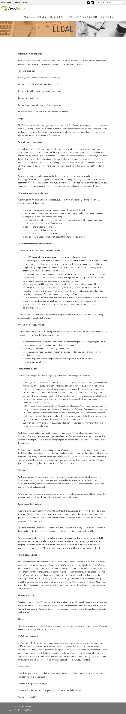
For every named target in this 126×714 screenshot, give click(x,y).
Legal (9, 710)
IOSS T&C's (27, 710)
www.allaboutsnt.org (82, 659)
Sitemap (28, 706)
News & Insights (6, 2)
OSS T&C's (17, 710)
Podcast (17, 2)
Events (24, 2)
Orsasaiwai (13, 8)
